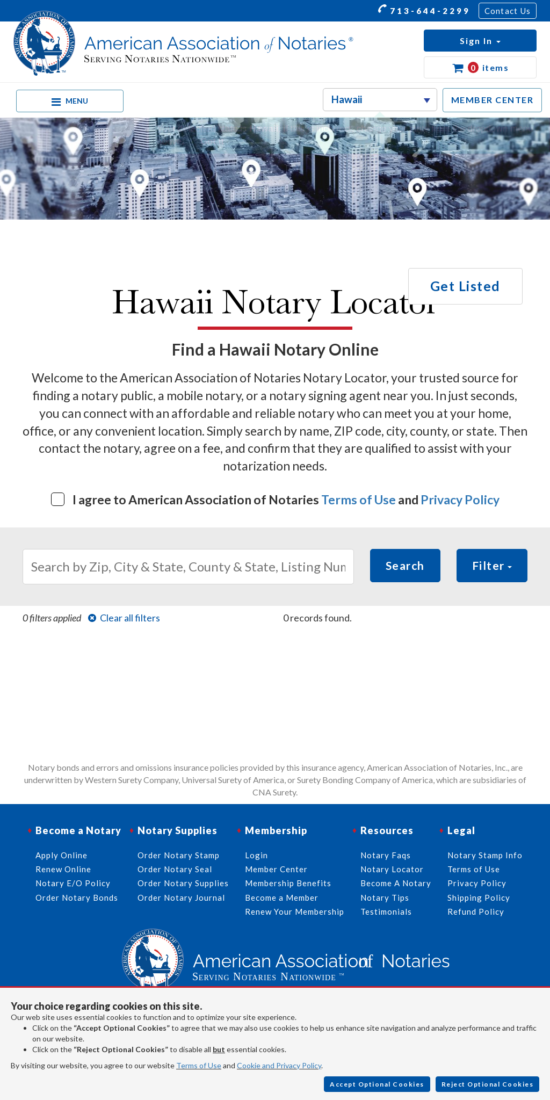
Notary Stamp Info (485, 855)
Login (256, 855)
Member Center (276, 869)
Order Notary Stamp (179, 855)
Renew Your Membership (294, 911)
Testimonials (386, 911)
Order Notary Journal (181, 897)
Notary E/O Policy (73, 883)
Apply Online (61, 855)
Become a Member (282, 897)
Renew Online (63, 869)
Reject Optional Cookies (488, 1084)
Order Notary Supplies (183, 883)
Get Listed (465, 286)
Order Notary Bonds (76, 897)
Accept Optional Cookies (377, 1084)
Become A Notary (395, 883)
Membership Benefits (288, 883)
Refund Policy (475, 911)
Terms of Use (358, 499)
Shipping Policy (478, 897)
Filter (492, 565)
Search (405, 565)
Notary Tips (384, 897)
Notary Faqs (385, 855)
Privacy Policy (460, 499)
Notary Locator (392, 869)
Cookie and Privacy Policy (279, 1065)
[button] (480, 41)
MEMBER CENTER (492, 100)
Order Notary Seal (175, 869)
